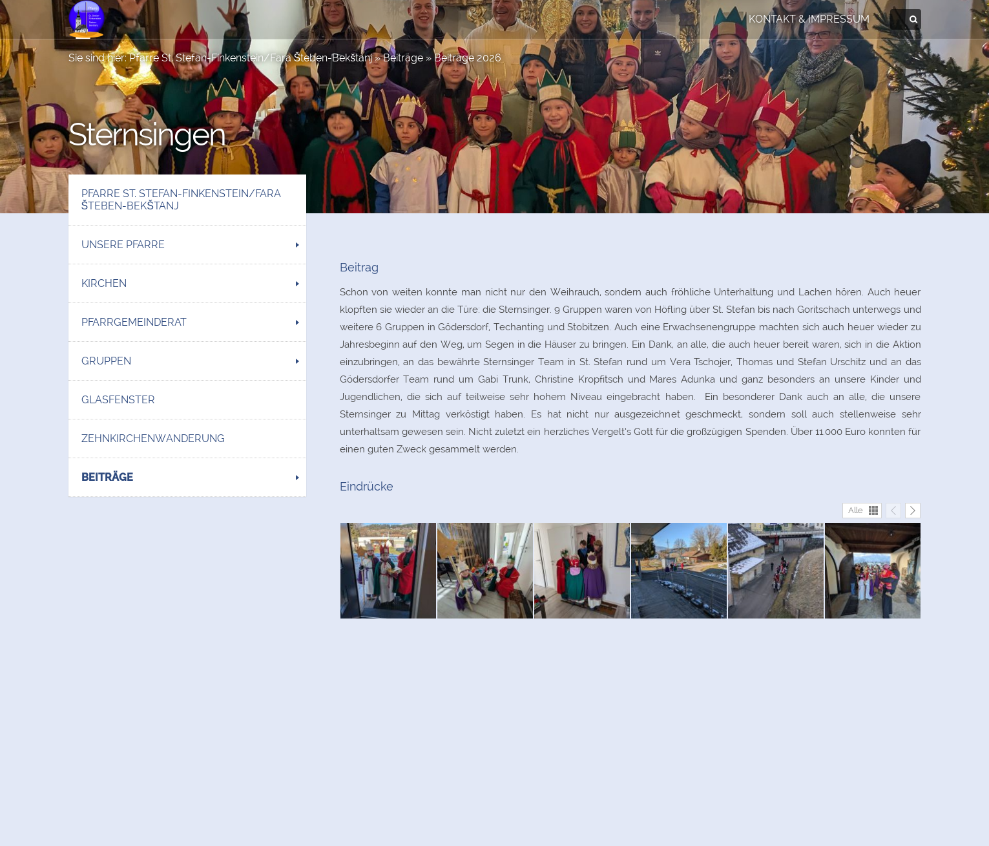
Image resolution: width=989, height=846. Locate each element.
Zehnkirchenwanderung (153, 438)
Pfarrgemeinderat (134, 322)
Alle (855, 510)
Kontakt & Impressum (809, 19)
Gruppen (106, 361)
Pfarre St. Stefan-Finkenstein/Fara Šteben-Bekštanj (251, 58)
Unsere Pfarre (123, 244)
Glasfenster (118, 400)
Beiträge (403, 58)
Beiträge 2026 (467, 58)
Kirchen (104, 283)
